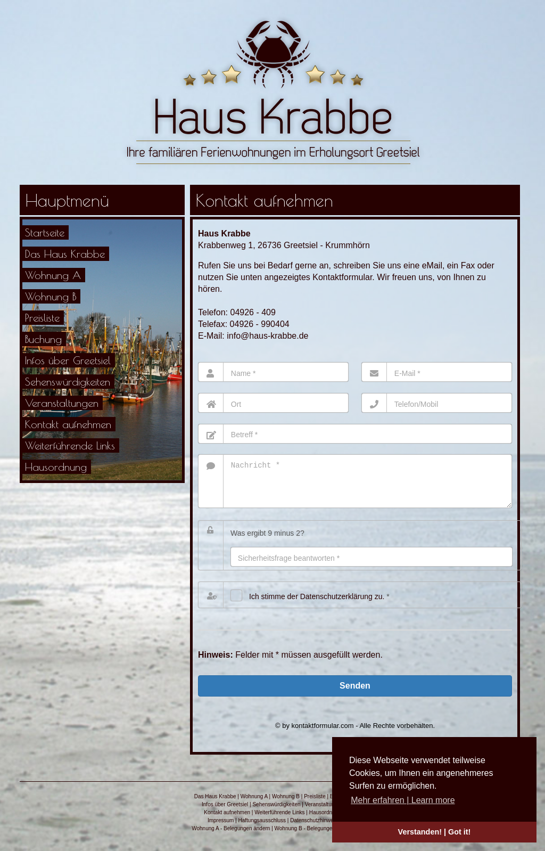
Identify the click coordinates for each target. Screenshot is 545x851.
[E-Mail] (436, 372)
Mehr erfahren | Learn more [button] (403, 800)
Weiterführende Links (70, 445)
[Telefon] (436, 403)
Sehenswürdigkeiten (67, 381)
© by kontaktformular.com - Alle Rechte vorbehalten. (355, 734)
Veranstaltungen (61, 403)
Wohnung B (50, 296)
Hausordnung (56, 467)
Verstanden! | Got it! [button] (434, 832)
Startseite (44, 232)
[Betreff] (355, 434)
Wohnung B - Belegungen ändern (314, 836)
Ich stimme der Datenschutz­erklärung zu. (316, 604)
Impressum (221, 828)
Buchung (43, 339)
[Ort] (273, 403)
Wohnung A (53, 275)
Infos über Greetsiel (68, 360)
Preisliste (42, 318)
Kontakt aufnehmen (68, 424)
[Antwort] (371, 565)
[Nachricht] (355, 485)
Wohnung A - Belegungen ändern (231, 836)
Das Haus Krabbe (65, 254)
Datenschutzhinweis (313, 828)
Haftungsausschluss (262, 828)
